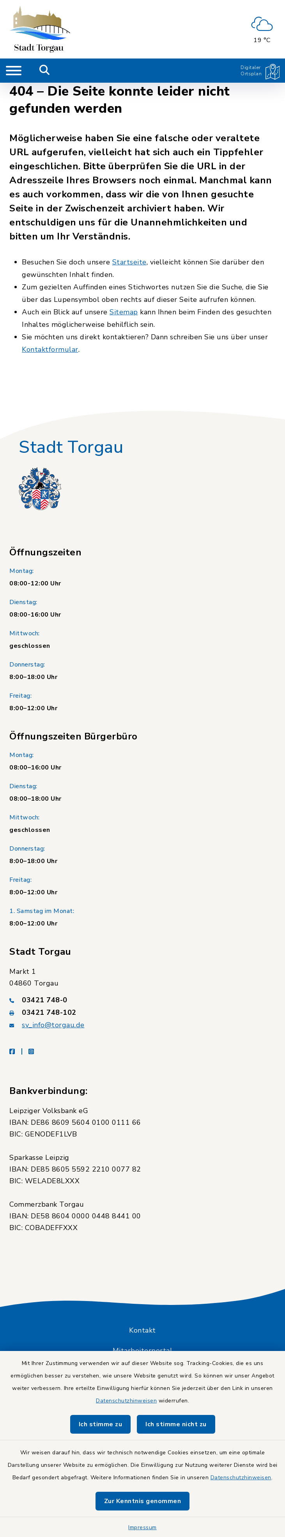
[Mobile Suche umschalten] (45, 71)
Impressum (142, 1527)
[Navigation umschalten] (13, 70)
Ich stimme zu (100, 1424)
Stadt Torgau (71, 447)
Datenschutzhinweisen (126, 1400)
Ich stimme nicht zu (176, 1424)
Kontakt (142, 1330)
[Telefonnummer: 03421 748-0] (142, 1000)
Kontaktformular (50, 349)
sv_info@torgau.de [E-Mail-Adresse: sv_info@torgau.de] (53, 1025)
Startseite (129, 262)
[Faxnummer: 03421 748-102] (142, 1012)
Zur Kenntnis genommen (142, 1501)
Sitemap (124, 312)
